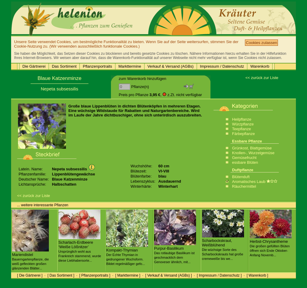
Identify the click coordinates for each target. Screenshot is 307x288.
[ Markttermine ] (127, 275)
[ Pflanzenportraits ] (94, 275)
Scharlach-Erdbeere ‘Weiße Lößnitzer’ (79, 249)
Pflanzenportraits (97, 66)
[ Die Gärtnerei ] (30, 275)
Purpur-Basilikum (175, 253)
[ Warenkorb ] (257, 275)
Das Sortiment (64, 66)
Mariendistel (30, 259)
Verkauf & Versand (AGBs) (171, 66)
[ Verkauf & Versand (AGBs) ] (168, 275)
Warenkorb (259, 66)
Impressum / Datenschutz (222, 66)
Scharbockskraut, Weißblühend (223, 247)
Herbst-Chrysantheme (271, 246)
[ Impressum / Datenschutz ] (219, 275)
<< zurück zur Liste (261, 77)
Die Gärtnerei (34, 66)
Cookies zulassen (261, 42)
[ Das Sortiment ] (60, 275)
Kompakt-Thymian (127, 254)
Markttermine (129, 66)
